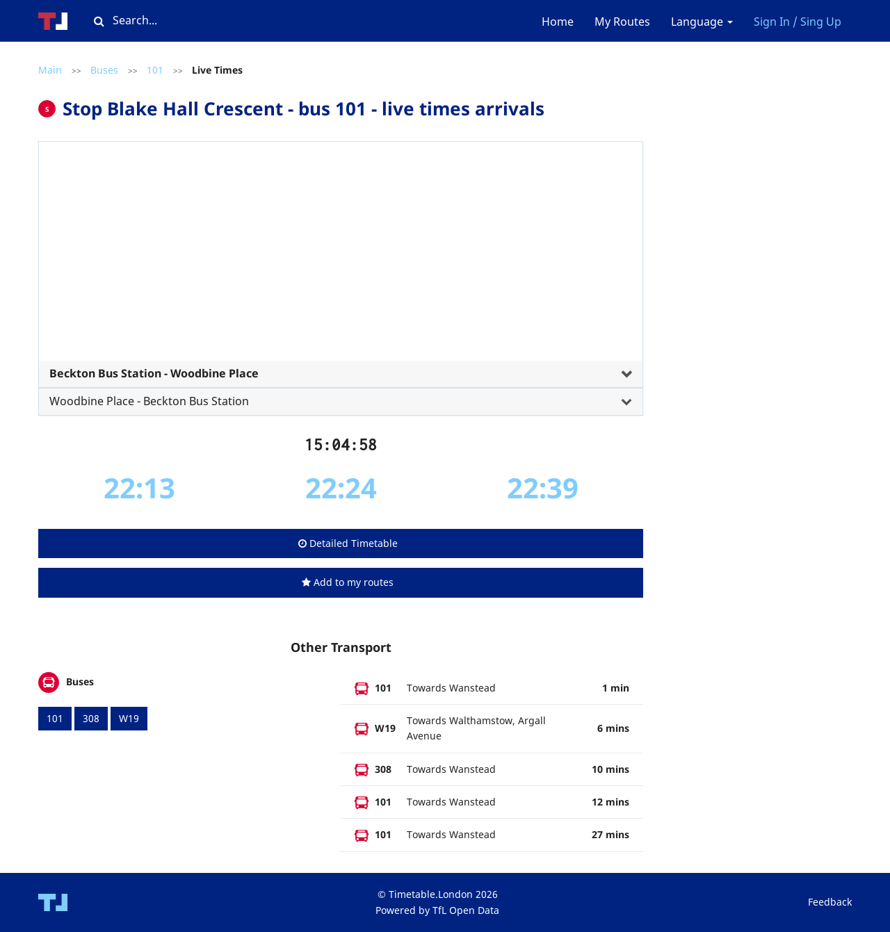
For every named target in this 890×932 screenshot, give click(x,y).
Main (50, 69)
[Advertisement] (340, 256)
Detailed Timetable (348, 543)
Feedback (830, 901)
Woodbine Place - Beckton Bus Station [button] (149, 401)
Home (558, 21)
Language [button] (702, 21)
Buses (104, 69)
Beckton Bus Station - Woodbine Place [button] (154, 373)
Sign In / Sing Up (797, 21)
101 (155, 69)
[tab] (340, 273)
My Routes (622, 21)
